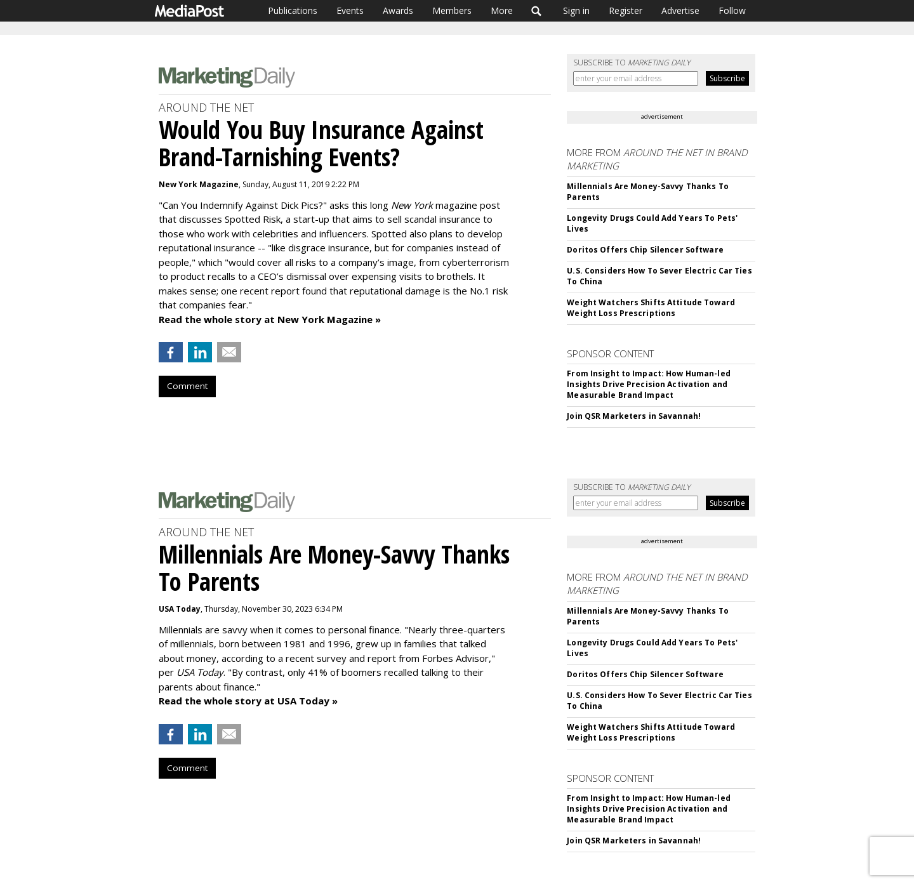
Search (536, 11)
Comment (187, 386)
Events (350, 10)
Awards (398, 10)
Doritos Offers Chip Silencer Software (645, 249)
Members (452, 10)
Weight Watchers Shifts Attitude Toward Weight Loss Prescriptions (651, 308)
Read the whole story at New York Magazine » (270, 319)
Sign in (576, 10)
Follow (732, 10)
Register (625, 10)
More (502, 10)
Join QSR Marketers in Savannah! (634, 416)
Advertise (680, 10)
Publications (292, 10)
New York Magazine (199, 184)
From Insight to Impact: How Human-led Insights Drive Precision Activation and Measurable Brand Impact (648, 384)
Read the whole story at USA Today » (248, 700)
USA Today (180, 609)
